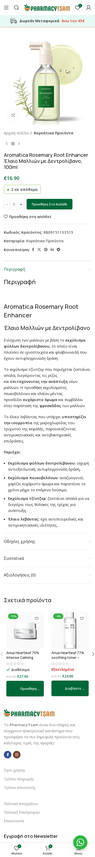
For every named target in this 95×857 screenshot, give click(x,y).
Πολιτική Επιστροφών (22, 812)
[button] (25, 688)
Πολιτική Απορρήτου (21, 803)
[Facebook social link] (33, 249)
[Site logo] (47, 7)
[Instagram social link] (17, 754)
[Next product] (19, 144)
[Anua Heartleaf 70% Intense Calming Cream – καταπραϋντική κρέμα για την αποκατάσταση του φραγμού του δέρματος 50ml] (25, 630)
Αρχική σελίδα (16, 132)
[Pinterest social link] (46, 249)
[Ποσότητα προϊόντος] (14, 204)
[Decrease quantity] (7, 204)
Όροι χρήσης (14, 770)
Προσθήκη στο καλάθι (49, 204)
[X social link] (39, 249)
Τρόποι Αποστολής (19, 787)
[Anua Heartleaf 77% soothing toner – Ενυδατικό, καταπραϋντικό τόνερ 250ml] (70, 630)
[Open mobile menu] (6, 8)
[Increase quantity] (21, 204)
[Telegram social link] (58, 249)
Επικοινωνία (14, 820)
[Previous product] (7, 144)
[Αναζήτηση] (16, 8)
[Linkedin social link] (52, 249)
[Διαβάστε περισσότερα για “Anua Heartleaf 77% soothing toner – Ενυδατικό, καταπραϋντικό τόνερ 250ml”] (70, 688)
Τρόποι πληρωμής (19, 779)
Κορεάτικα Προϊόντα (53, 132)
